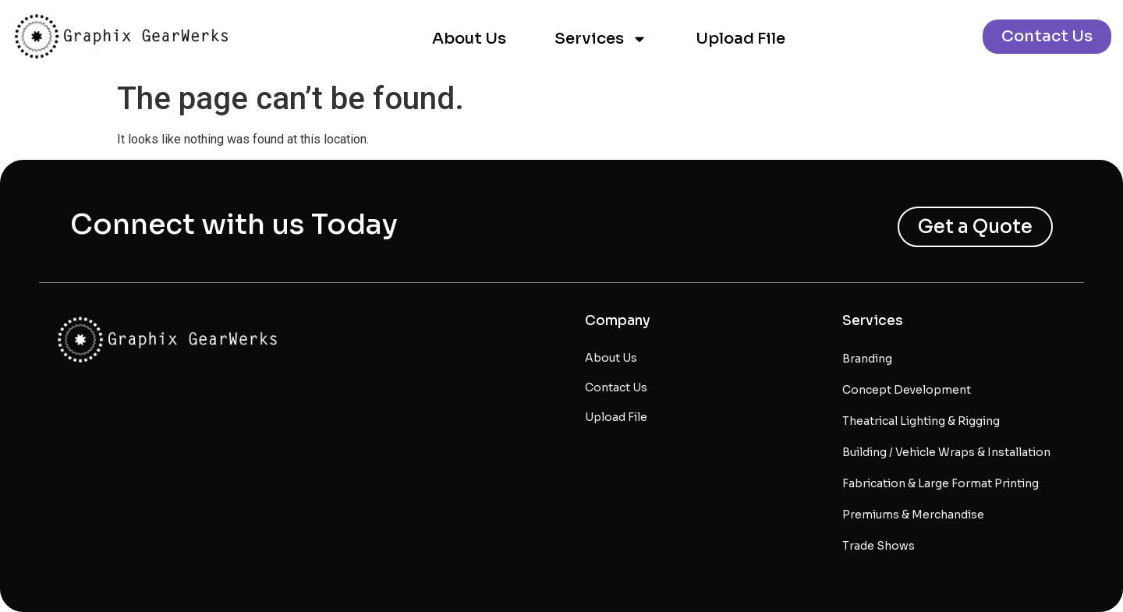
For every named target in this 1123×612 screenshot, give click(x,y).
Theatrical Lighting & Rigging (921, 421)
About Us (469, 38)
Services (600, 39)
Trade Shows (878, 546)
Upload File (740, 38)
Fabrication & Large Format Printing (940, 483)
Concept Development (906, 390)
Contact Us (616, 387)
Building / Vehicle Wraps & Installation (946, 452)
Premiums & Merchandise (913, 515)
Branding (867, 359)
